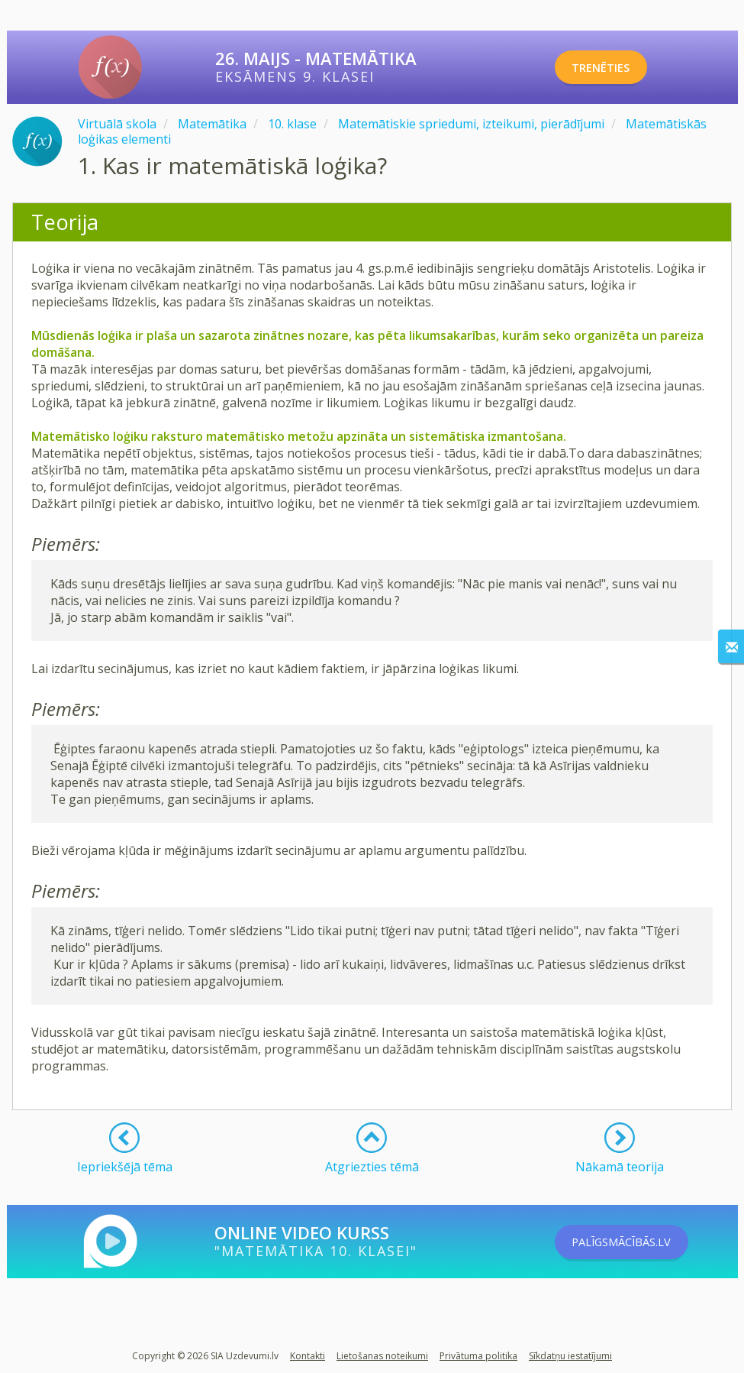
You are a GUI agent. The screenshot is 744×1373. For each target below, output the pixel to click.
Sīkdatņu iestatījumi (570, 1355)
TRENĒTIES (616, 67)
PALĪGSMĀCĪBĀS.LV (641, 1241)
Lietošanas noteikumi (382, 1355)
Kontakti (307, 1355)
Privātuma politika (478, 1355)
